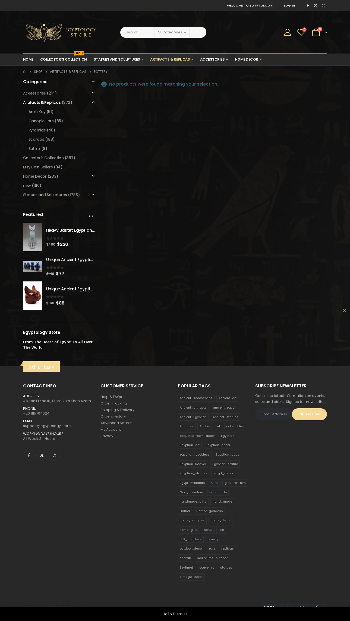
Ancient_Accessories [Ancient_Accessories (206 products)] (196, 398)
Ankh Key (37, 111)
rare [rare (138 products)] (212, 548)
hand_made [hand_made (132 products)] (222, 501)
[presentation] (89, 216)
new (27, 185)
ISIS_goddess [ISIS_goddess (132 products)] (190, 539)
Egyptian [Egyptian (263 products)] (227, 436)
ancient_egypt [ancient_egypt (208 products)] (224, 407)
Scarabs (36, 139)
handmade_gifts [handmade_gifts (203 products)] (193, 501)
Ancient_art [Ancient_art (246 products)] (228, 398)
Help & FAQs (111, 396)
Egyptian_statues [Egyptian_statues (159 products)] (193, 473)
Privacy (106, 435)
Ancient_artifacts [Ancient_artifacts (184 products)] (193, 407)
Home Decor (246, 59)
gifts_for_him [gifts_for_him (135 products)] (235, 483)
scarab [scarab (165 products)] (185, 558)
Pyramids (37, 130)
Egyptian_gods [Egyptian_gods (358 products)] (227, 454)
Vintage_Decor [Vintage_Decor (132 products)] (191, 577)
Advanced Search (116, 422)
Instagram (54, 455)
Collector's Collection (43, 158)
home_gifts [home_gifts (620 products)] (189, 530)
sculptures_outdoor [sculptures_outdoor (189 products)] (212, 558)
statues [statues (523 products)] (226, 567)
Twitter (41, 455)
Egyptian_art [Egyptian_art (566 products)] (190, 445)
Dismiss (180, 614)
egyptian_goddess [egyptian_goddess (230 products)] (195, 454)
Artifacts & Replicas (170, 59)
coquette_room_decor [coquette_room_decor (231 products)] (197, 436)
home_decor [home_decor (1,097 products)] (221, 520)
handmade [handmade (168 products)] (218, 492)
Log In (289, 5)
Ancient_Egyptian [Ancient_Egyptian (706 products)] (193, 417)
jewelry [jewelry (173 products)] (213, 539)
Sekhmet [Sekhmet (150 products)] (186, 567)
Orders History (113, 416)
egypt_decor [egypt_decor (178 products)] (223, 473)
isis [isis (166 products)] (221, 530)
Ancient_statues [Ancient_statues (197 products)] (225, 417)
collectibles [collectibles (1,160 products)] (235, 426)
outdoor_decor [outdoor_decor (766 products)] (191, 548)
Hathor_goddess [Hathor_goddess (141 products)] (209, 511)
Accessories (212, 59)
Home (28, 59)
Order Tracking (113, 403)
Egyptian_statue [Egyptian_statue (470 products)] (225, 464)
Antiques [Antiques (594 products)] (186, 426)
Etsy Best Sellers (38, 167)
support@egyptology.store (47, 425)
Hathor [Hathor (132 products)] (185, 511)
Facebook (29, 455)
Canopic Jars (41, 121)
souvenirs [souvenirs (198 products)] (206, 567)
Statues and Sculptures (117, 59)
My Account (110, 429)
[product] (32, 237)
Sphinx (34, 148)
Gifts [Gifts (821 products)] (215, 483)
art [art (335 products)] (218, 426)
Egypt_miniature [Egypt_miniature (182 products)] (192, 483)
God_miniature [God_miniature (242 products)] (191, 492)
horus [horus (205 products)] (208, 530)
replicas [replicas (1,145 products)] (227, 548)
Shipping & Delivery (117, 409)
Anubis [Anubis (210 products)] (205, 426)
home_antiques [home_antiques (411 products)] (192, 520)
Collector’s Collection (63, 58)
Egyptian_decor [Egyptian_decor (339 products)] (218, 445)
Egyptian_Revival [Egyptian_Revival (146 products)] (193, 464)
